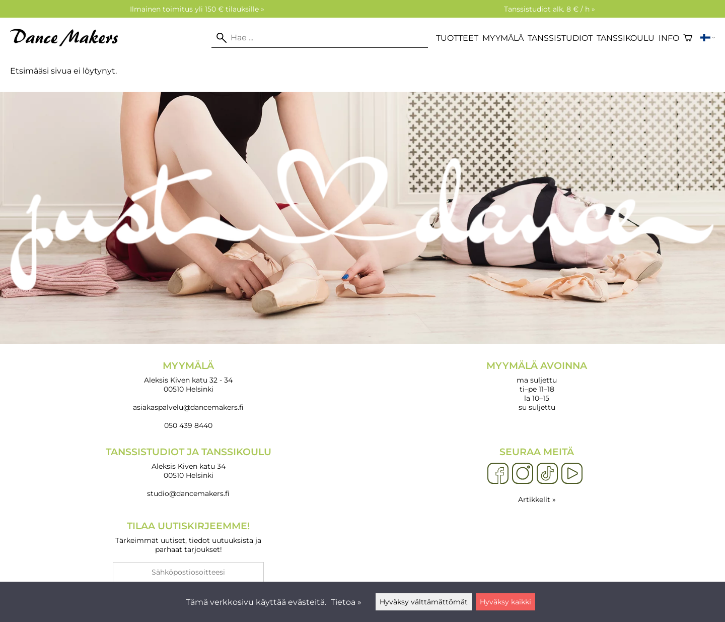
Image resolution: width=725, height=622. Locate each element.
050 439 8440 (188, 425)
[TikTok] (547, 474)
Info (669, 38)
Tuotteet (457, 38)
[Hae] (319, 38)
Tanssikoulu (626, 38)
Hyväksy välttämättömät (424, 601)
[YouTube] (572, 474)
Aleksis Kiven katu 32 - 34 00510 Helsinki (188, 377)
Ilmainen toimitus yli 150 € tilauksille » (197, 9)
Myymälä (503, 38)
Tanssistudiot (560, 38)
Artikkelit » (537, 499)
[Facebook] (498, 474)
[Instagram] (522, 474)
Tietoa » (346, 602)
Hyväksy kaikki (505, 601)
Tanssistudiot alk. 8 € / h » (549, 9)
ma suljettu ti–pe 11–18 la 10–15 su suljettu (537, 386)
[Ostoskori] (687, 37)
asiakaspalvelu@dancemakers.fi (188, 407)
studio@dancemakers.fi (188, 493)
